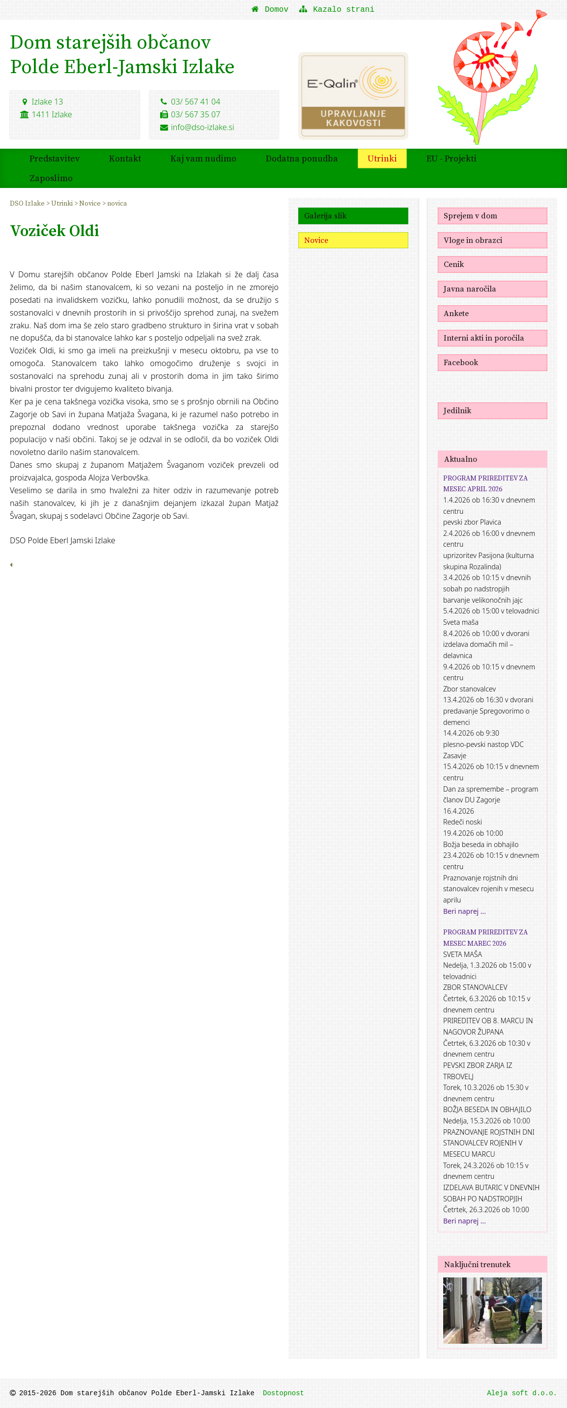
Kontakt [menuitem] (125, 158)
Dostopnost (283, 1393)
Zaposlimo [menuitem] (51, 178)
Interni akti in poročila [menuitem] (484, 337)
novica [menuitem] (117, 203)
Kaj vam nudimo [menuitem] (203, 158)
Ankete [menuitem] (456, 313)
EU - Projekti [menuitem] (451, 158)
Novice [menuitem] (90, 203)
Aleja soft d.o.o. (522, 1393)
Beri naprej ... (464, 911)
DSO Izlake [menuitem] (28, 203)
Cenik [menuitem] (454, 264)
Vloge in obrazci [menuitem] (473, 240)
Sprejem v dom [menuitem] (470, 215)
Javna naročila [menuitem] (470, 288)
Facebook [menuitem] (461, 362)
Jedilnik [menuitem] (457, 410)
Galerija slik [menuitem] (325, 215)
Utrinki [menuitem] (382, 158)
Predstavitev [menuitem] (54, 158)
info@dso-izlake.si (196, 127)
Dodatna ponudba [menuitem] (302, 158)
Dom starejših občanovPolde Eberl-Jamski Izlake (122, 54)
